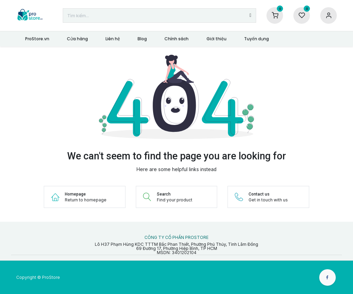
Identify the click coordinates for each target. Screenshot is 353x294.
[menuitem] (37, 38)
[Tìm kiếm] (250, 15)
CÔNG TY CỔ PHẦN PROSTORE (176, 237)
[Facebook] (327, 277)
